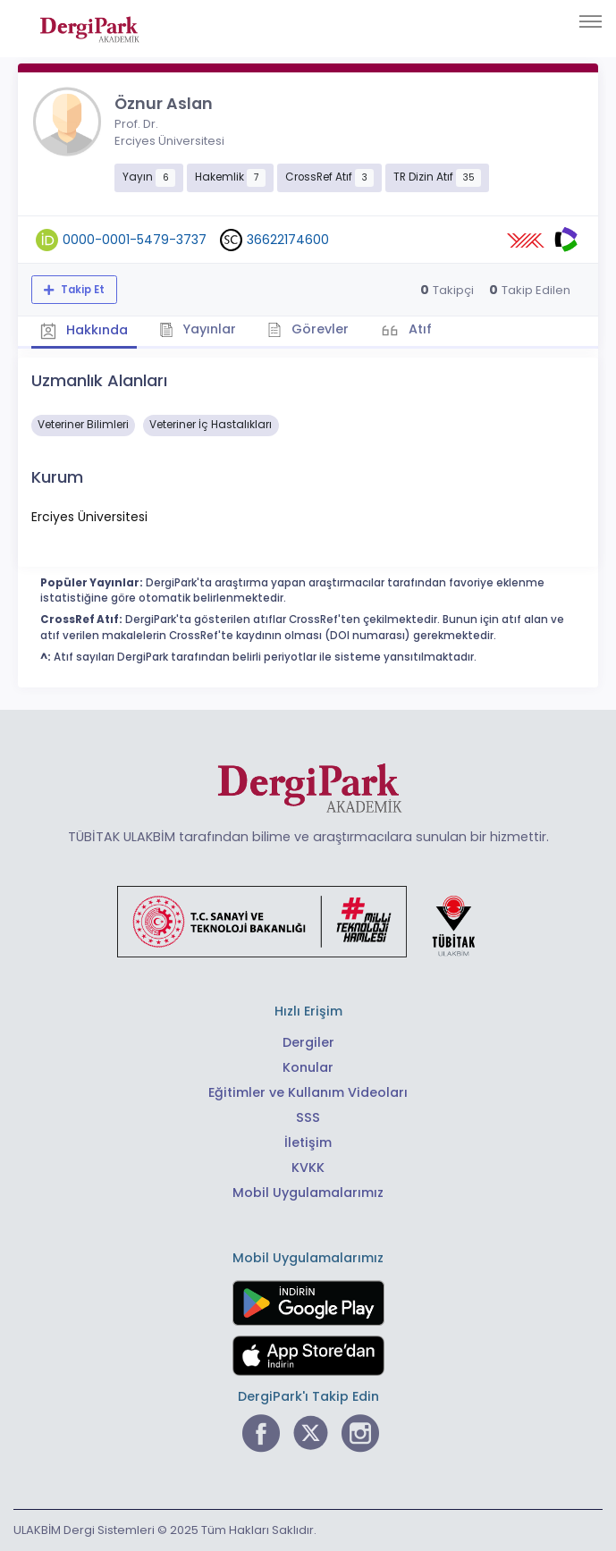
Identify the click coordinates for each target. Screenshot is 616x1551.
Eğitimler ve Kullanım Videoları (308, 1092)
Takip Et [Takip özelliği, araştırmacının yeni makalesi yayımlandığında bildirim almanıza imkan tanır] (81, 289)
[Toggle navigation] (590, 21)
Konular (308, 1067)
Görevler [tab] (308, 329)
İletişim (308, 1142)
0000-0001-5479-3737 (135, 240)
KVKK (308, 1167)
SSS (308, 1117)
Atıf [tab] (418, 329)
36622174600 (288, 240)
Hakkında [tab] (84, 331)
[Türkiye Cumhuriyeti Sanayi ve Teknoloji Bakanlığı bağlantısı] (307, 921)
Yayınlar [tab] (198, 329)
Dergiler (308, 1042)
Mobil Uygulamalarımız (308, 1192)
